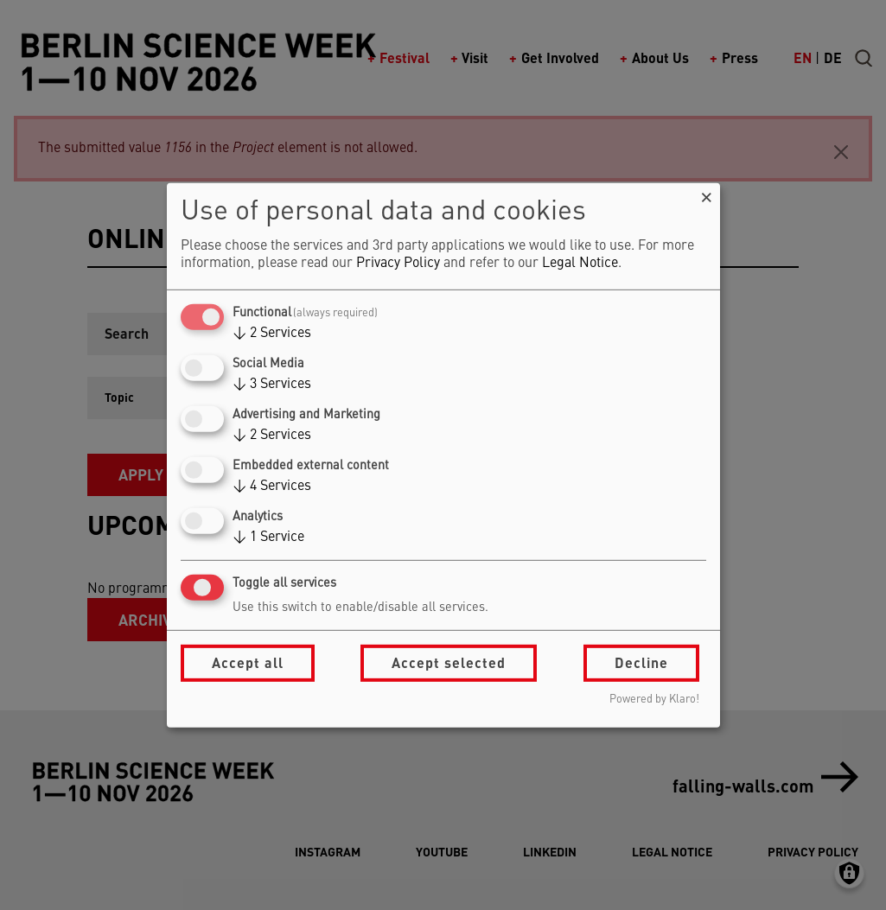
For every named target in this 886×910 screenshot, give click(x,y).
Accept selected (449, 662)
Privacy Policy (398, 263)
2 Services (272, 333)
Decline (641, 662)
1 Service (268, 537)
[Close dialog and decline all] (707, 193)
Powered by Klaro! (654, 699)
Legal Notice (580, 263)
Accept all (248, 662)
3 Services (272, 384)
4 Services (272, 486)
